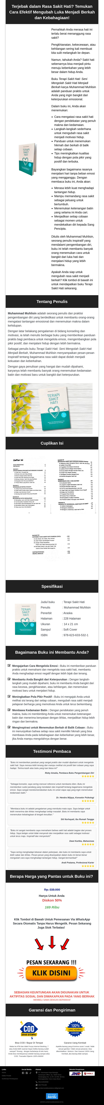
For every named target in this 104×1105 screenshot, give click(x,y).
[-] (23, 1073)
